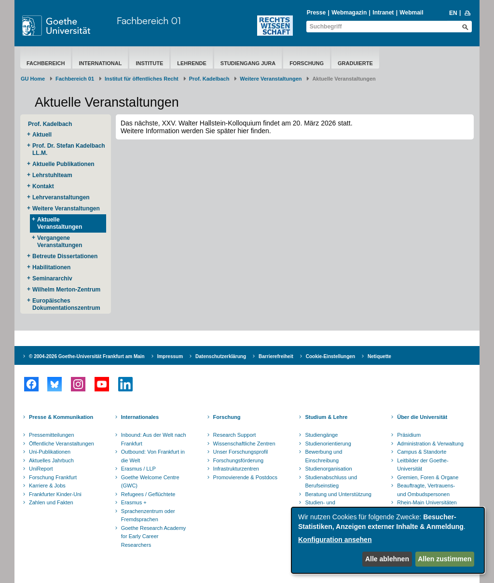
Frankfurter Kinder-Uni (55, 494)
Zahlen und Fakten (51, 502)
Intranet (383, 12)
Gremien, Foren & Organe (427, 477)
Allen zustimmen (444, 559)
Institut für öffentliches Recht (141, 79)
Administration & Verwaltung (430, 443)
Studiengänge (321, 435)
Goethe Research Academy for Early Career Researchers (153, 536)
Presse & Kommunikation (61, 417)
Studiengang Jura (247, 63)
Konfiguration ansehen (334, 539)
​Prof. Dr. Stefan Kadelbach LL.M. (68, 149)
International (100, 63)
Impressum (170, 356)
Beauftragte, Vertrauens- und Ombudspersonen (426, 490)
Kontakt (43, 186)
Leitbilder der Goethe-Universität (422, 465)
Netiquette (379, 356)
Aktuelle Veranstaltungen (59, 223)
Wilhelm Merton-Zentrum (66, 289)
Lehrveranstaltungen (61, 197)
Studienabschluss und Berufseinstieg (331, 481)
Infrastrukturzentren (236, 469)
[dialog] (387, 540)
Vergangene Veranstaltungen (59, 242)
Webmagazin (349, 12)
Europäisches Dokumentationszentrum (66, 304)
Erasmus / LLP (138, 469)
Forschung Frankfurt (53, 477)
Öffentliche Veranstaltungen (61, 443)
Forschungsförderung (238, 460)
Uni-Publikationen (49, 452)
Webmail (411, 12)
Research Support (234, 435)
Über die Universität (422, 417)
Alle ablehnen (387, 559)
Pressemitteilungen (51, 435)
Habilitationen (51, 267)
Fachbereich (46, 63)
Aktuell (42, 134)
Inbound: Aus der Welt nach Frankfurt (153, 439)
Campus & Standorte (421, 452)
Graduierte (355, 63)
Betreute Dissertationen (64, 256)
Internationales (140, 417)
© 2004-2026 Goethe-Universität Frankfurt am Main (87, 356)
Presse (316, 12)
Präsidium (409, 435)
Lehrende (191, 63)
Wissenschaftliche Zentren (244, 443)
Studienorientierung (328, 443)
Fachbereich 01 (149, 20)
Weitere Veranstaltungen (271, 79)
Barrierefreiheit (276, 356)
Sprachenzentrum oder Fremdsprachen (148, 515)
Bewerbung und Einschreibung (323, 456)
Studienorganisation (328, 469)
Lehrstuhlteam (52, 175)
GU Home (33, 79)
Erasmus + (134, 502)
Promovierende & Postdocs (245, 477)
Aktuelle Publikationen (63, 164)
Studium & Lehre (326, 417)
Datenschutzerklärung (220, 356)
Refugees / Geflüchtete (148, 494)
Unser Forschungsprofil (240, 452)
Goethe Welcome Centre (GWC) (150, 481)
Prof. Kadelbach (209, 79)
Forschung (306, 63)
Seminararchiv (52, 278)
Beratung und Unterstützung (338, 494)
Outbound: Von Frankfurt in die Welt (153, 456)
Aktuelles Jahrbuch (51, 460)
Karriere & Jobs (47, 485)
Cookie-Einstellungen (330, 356)
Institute (149, 63)
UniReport (41, 469)
